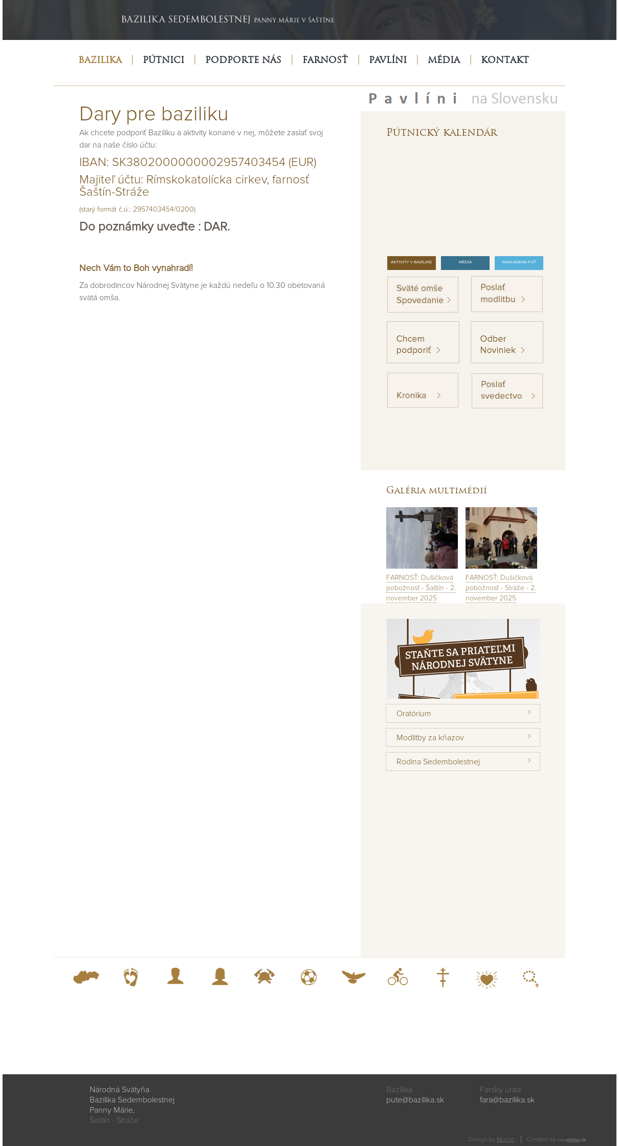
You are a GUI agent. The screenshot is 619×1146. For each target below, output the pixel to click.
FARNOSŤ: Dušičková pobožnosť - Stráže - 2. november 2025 (501, 587)
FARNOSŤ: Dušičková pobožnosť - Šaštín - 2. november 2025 (421, 587)
